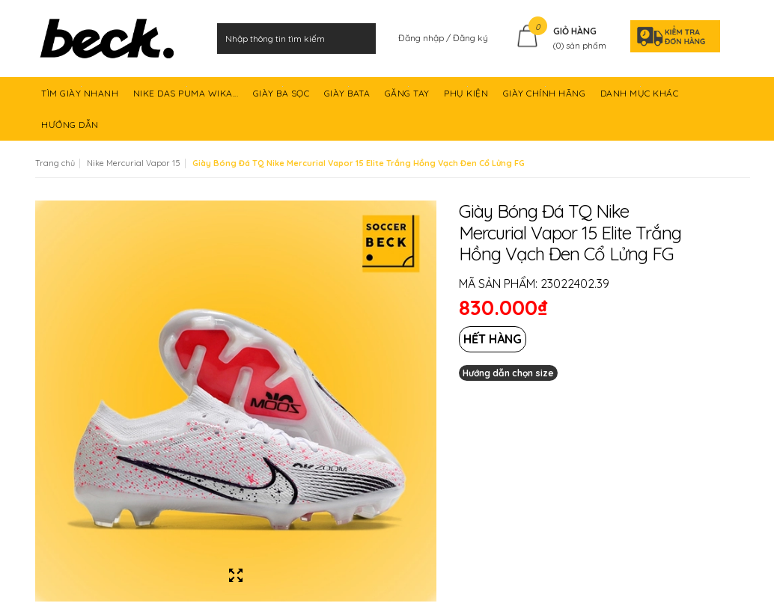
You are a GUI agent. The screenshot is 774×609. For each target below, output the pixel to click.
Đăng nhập (422, 37)
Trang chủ (55, 163)
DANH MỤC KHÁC (640, 97)
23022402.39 (574, 283)
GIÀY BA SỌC (282, 97)
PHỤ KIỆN (467, 97)
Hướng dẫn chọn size (508, 373)
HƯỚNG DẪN (71, 130)
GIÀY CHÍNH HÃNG (545, 97)
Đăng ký (470, 37)
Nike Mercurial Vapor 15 (133, 163)
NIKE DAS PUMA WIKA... (187, 97)
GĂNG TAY (409, 97)
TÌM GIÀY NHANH (81, 97)
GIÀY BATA (348, 97)
